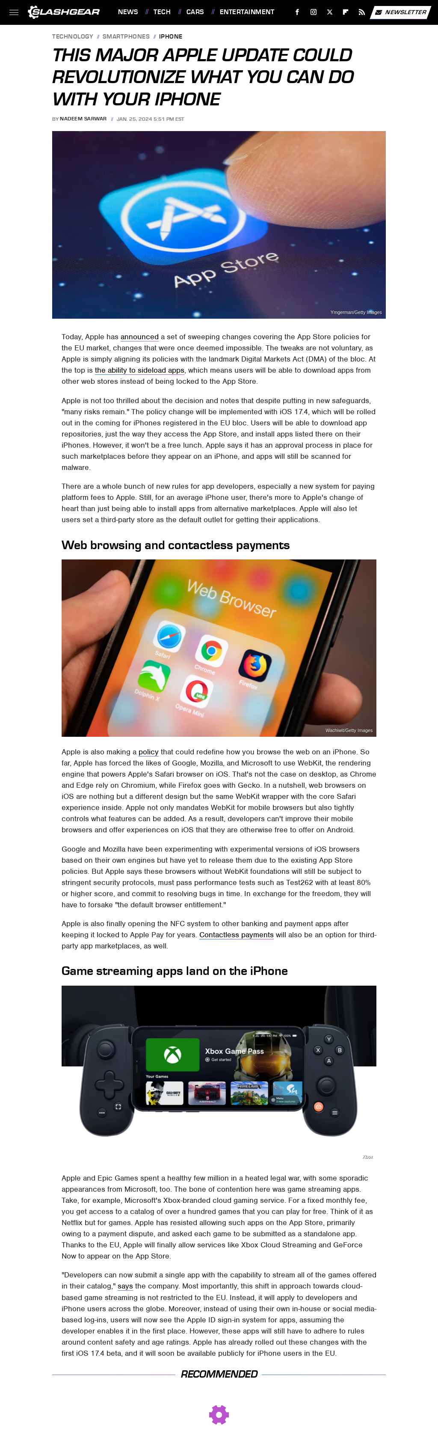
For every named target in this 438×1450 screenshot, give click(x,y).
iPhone (171, 37)
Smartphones (126, 37)
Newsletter (400, 12)
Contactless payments (236, 934)
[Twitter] (329, 12)
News (128, 12)
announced (140, 336)
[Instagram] (314, 12)
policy (149, 751)
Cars (195, 12)
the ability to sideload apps (139, 370)
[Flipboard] (346, 12)
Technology (72, 37)
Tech (162, 12)
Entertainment (247, 12)
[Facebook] (297, 12)
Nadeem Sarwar (83, 119)
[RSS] (362, 12)
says (125, 1286)
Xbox (367, 1156)
